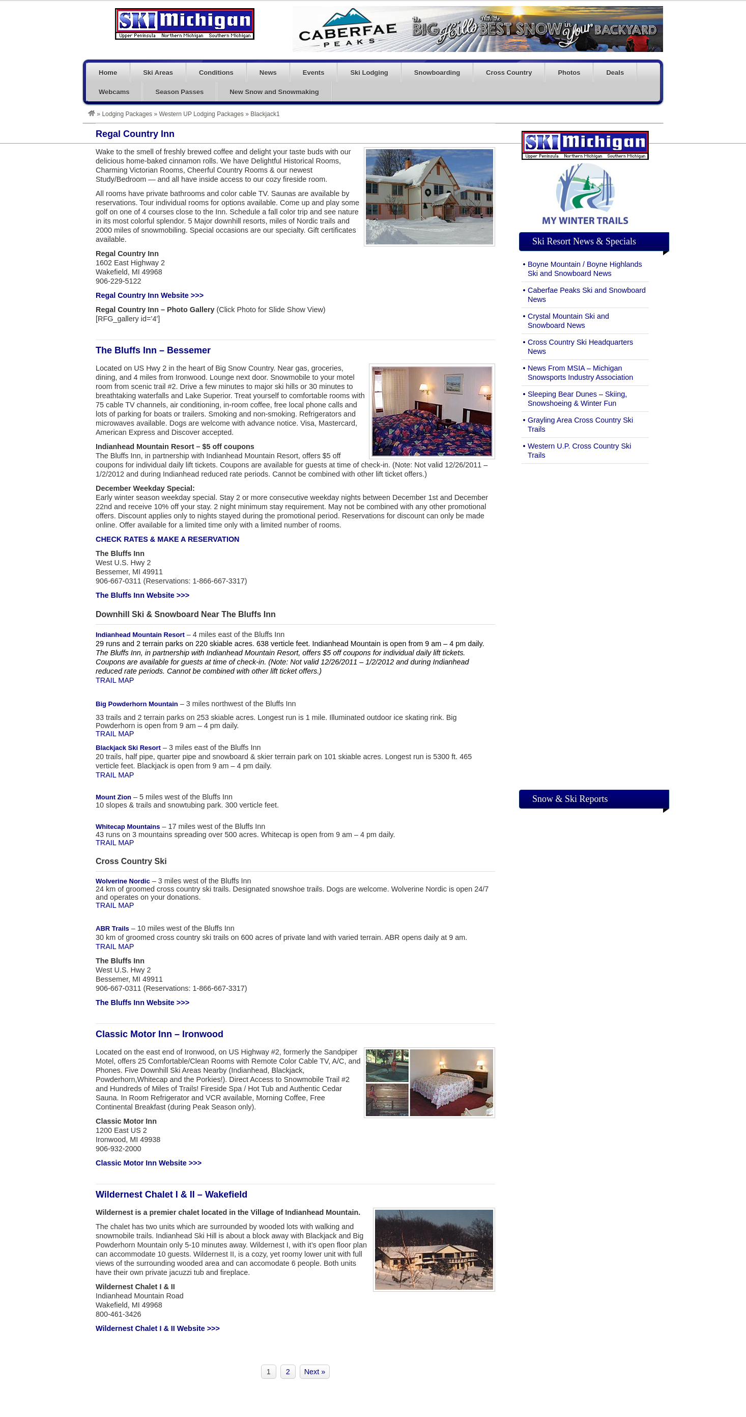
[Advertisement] (585, 624)
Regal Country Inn (135, 134)
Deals (615, 72)
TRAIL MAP (115, 680)
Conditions (216, 72)
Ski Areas (158, 72)
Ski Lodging (369, 72)
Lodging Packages (127, 114)
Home (108, 72)
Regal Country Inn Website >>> (150, 295)
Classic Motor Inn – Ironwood (159, 1034)
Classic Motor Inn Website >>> (149, 1163)
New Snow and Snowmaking (274, 92)
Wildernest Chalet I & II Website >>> (158, 1328)
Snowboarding (437, 72)
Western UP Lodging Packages (201, 114)
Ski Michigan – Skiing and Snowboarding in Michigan (184, 24)
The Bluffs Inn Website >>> (142, 595)
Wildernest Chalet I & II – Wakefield (171, 1194)
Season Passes (179, 92)
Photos (569, 72)
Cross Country (509, 72)
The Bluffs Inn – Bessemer (153, 350)
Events (314, 72)
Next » (315, 1372)
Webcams (114, 92)
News (268, 72)
